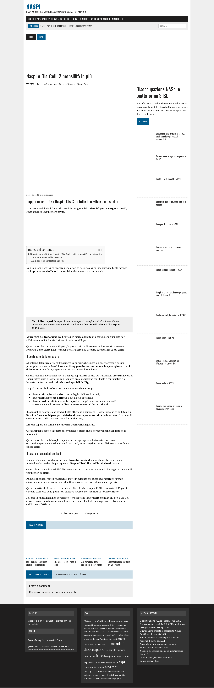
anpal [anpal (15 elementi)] (107, 616)
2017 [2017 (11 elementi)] (100, 616)
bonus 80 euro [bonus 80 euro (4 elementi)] (103, 627)
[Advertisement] (80, 57)
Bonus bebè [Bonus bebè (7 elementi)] (113, 627)
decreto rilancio (66, 84)
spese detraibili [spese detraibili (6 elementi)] (108, 670)
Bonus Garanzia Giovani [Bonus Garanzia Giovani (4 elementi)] (96, 631)
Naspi (43, 554)
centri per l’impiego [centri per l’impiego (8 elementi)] (99, 634)
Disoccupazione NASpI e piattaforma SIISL (159, 93)
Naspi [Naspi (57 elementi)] (120, 657)
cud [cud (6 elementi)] (114, 634)
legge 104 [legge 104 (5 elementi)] (120, 652)
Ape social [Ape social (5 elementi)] (97, 620)
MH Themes (55, 685)
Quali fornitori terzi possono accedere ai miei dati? (97, 19)
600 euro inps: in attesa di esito (64, 559)
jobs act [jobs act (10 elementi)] (113, 651)
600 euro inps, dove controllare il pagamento (91, 559)
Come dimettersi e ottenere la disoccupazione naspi (170, 408)
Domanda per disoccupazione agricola (173, 248)
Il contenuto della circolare (47, 259)
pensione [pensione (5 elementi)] (101, 663)
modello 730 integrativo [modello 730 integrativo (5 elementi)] (97, 658)
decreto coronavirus (46, 84)
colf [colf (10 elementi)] (110, 634)
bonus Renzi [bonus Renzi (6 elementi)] (120, 631)
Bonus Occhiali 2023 (165, 338)
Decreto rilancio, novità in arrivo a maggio (119, 559)
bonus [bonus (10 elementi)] (95, 627)
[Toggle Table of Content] (97, 252)
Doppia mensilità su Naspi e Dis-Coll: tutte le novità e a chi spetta (65, 256)
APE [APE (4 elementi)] (92, 620)
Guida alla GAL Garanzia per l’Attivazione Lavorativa (168, 363)
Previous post (69, 508)
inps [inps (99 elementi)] (100, 651)
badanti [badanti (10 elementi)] (87, 627)
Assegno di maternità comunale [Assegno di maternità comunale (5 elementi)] (95, 624)
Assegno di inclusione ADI (167, 225)
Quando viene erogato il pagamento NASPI (172, 158)
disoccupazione (32, 554)
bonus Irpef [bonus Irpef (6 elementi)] (109, 631)
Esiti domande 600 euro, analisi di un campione (35, 559)
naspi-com (81, 84)
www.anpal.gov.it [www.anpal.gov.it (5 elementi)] (114, 674)
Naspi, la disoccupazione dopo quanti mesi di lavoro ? (172, 295)
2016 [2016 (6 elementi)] (96, 617)
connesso (44, 587)
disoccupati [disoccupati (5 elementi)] (102, 640)
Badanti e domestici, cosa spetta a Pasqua (171, 204)
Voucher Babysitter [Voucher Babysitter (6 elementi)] (100, 674)
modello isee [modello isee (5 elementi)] (110, 658)
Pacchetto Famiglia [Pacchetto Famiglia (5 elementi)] (90, 663)
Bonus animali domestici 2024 (170, 270)
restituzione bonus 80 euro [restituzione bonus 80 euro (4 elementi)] (92, 671)
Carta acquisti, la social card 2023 (172, 316)
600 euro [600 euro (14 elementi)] (88, 616)
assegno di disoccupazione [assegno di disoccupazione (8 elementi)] (114, 620)
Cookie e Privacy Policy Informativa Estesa (47, 19)
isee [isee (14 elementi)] (106, 651)
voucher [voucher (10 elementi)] (88, 673)
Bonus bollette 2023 (165, 384)
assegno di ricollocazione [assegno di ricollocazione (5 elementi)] (116, 624)
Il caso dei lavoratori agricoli (48, 262)
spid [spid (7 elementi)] (116, 670)
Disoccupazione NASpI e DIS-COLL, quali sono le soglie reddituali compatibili (171, 137)
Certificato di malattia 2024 (169, 179)
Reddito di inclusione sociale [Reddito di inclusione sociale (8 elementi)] (111, 666)
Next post (90, 508)
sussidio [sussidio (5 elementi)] (122, 670)
